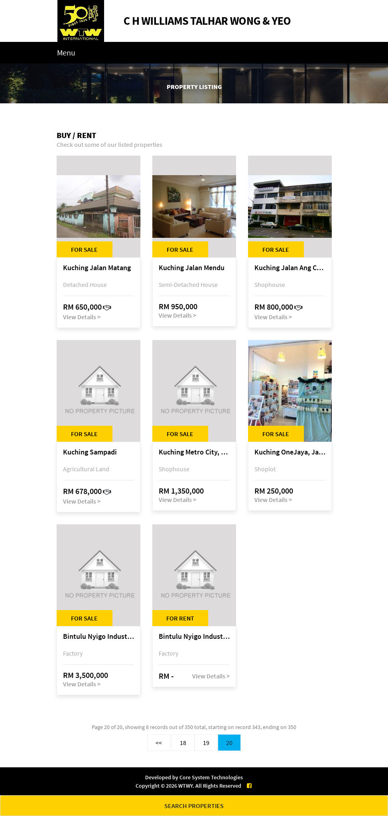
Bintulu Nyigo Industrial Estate (98, 636)
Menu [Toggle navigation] (66, 52)
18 (183, 743)
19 (206, 743)
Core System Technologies (211, 777)
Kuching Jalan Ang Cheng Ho (289, 268)
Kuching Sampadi (90, 452)
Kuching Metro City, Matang (194, 452)
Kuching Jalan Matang (97, 268)
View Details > (81, 317)
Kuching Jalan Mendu (192, 268)
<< (159, 743)
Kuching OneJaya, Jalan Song (289, 452)
